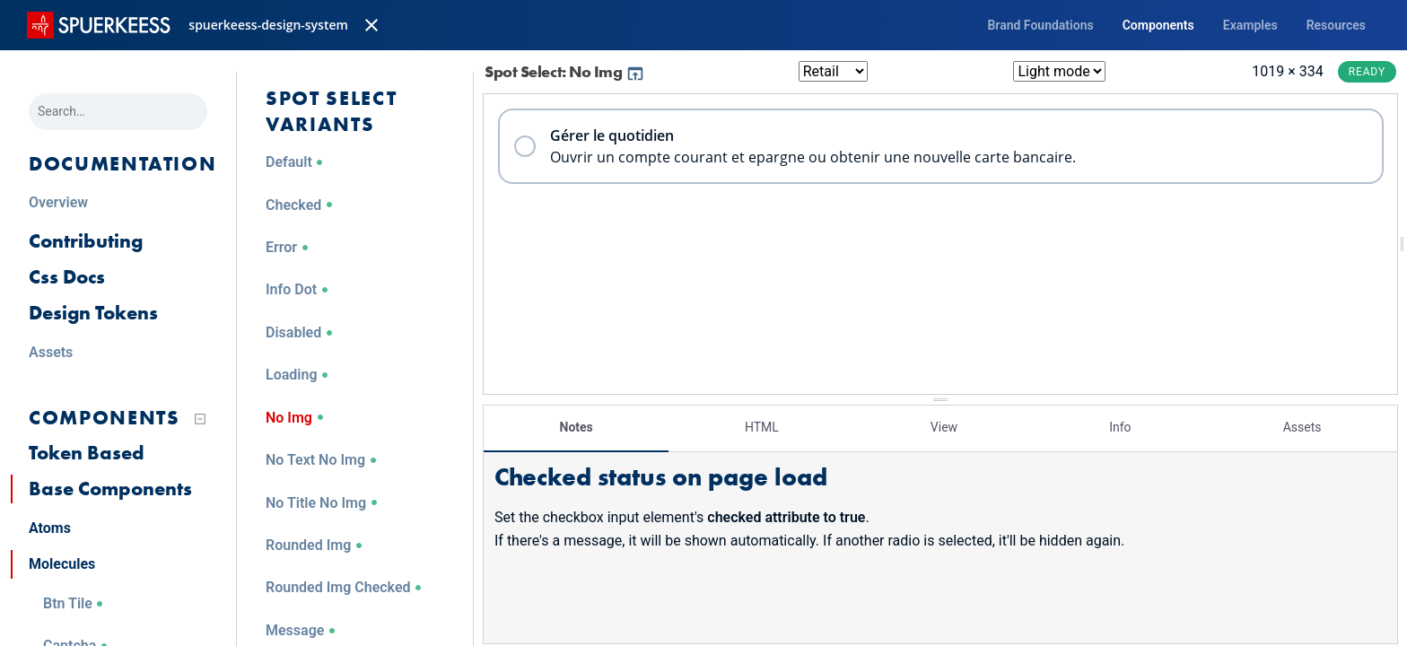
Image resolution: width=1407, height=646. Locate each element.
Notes (576, 426)
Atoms (50, 528)
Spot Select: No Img (565, 71)
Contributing (86, 241)
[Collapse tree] (200, 419)
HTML (762, 426)
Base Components (110, 489)
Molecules (62, 563)
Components (1158, 25)
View (944, 426)
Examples (1250, 25)
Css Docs (67, 277)
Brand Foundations (1040, 25)
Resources (1336, 25)
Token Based (86, 453)
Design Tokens (93, 313)
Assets (1302, 426)
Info (1120, 426)
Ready (1367, 71)
